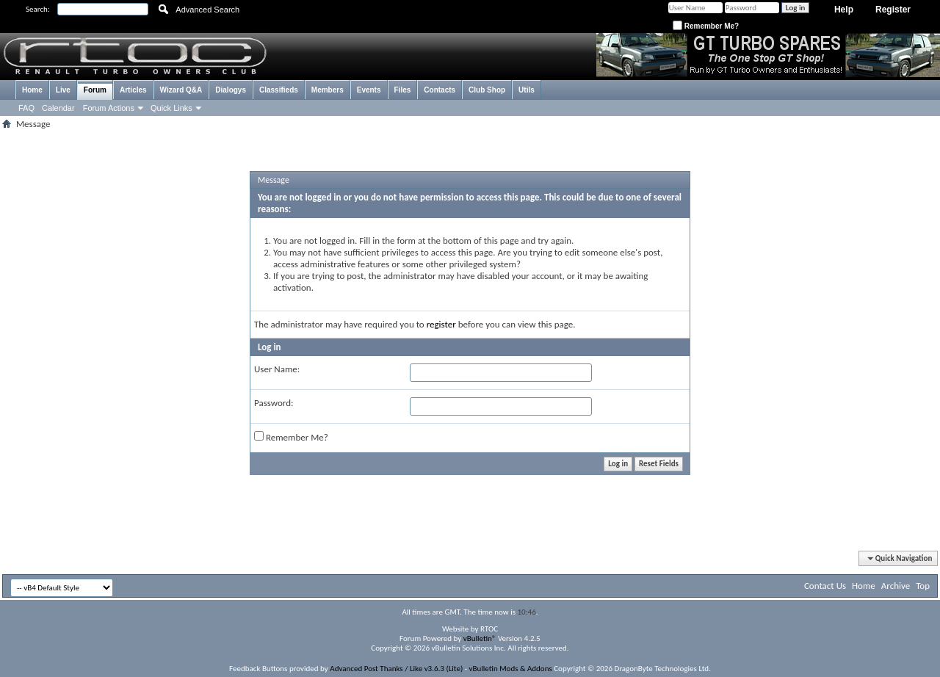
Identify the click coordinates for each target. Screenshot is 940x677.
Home (32, 90)
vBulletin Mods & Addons (510, 668)
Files (402, 90)
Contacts (439, 90)
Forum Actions (108, 108)
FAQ (26, 108)
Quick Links (171, 108)
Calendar (58, 108)
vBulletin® (479, 638)
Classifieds (278, 90)
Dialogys (230, 90)
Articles (133, 90)
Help (843, 9)
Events (369, 90)
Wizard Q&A (181, 90)
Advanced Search (207, 9)
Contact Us (825, 585)
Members (327, 90)
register (441, 324)
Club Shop (487, 90)
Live (63, 90)
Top (923, 585)
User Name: (277, 368)
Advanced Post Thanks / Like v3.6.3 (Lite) (396, 668)
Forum (95, 90)
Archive (895, 585)
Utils (526, 90)
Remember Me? (706, 26)
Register (893, 9)
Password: (273, 402)
